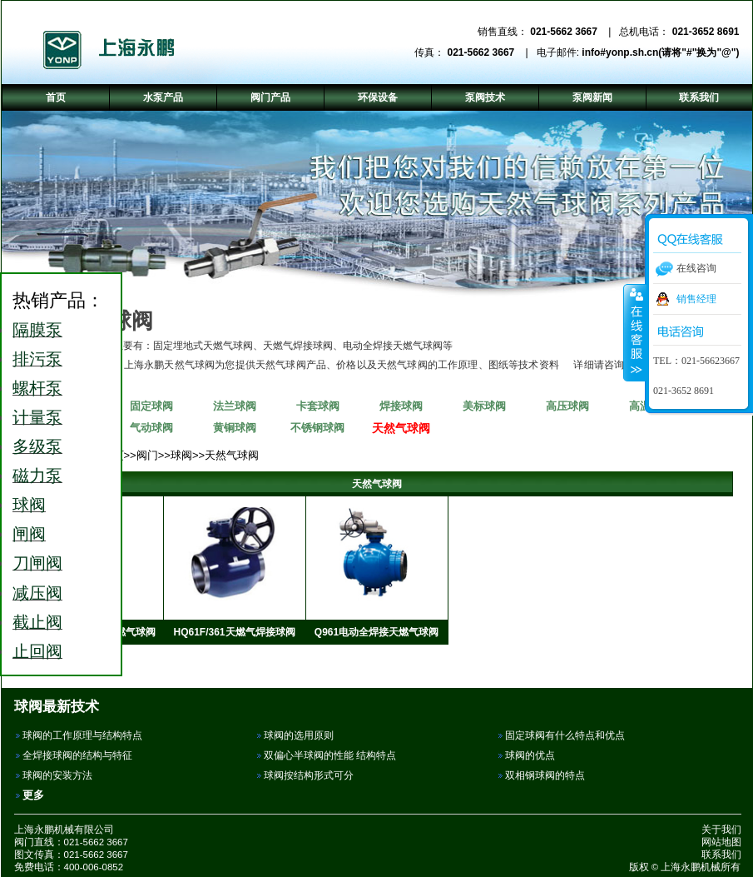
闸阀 (29, 534)
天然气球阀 (401, 428)
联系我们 (721, 855)
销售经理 (696, 299)
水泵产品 (163, 97)
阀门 (147, 455)
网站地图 (721, 842)
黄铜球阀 (234, 427)
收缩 (634, 332)
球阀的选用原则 (299, 735)
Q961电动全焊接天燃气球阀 (376, 632)
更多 (33, 795)
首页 (56, 97)
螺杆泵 (37, 388)
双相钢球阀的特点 (545, 775)
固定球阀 (151, 406)
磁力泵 (37, 475)
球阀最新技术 (56, 706)
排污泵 (37, 359)
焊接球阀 (401, 406)
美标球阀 (484, 406)
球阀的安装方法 (57, 775)
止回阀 (37, 651)
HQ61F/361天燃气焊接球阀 (234, 632)
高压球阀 (567, 406)
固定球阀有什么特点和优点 (565, 735)
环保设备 (378, 97)
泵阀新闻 (592, 97)
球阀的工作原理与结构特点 (82, 735)
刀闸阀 (37, 563)
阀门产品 (270, 97)
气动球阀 (151, 427)
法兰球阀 (234, 406)
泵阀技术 (485, 97)
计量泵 (37, 417)
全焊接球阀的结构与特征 (77, 755)
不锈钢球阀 (317, 427)
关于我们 (721, 830)
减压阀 (37, 593)
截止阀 (37, 622)
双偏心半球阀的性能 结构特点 (330, 755)
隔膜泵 (37, 330)
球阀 (181, 455)
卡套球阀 (317, 406)
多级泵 (37, 446)
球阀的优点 (530, 755)
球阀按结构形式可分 (309, 775)
